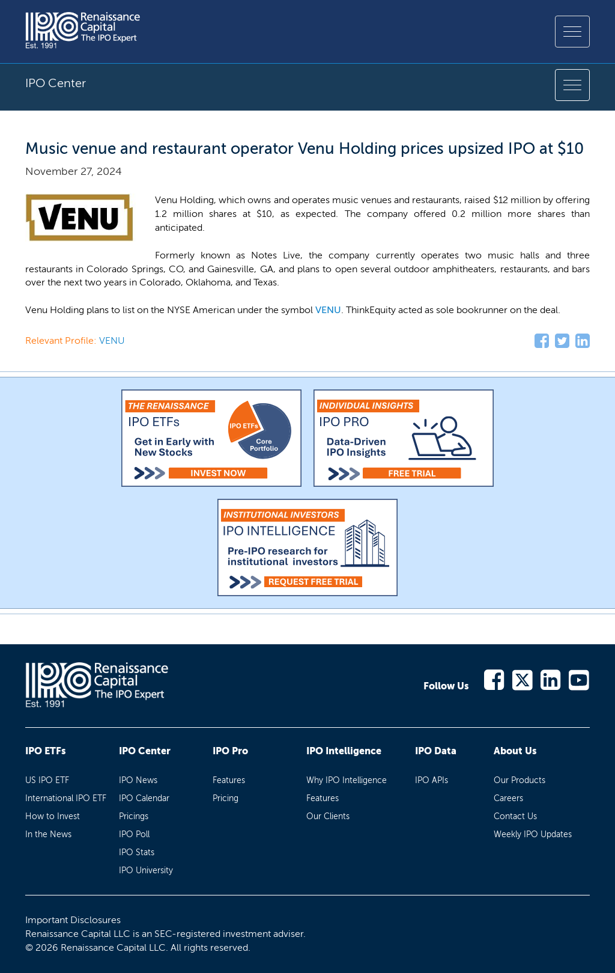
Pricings (133, 816)
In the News (48, 834)
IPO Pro (230, 751)
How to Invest (52, 816)
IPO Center (145, 751)
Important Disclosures (73, 920)
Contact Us (515, 816)
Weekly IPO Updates (533, 834)
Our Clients (328, 816)
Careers (508, 798)
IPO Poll (134, 834)
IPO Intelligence (343, 751)
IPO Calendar (144, 798)
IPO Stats (136, 852)
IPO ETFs (45, 751)
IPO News (138, 780)
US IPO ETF (47, 780)
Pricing (225, 798)
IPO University (146, 870)
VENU (328, 310)
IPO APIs (431, 780)
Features (229, 780)
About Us (515, 751)
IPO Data (435, 751)
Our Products (519, 780)
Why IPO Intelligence (346, 780)
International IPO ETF (65, 798)
